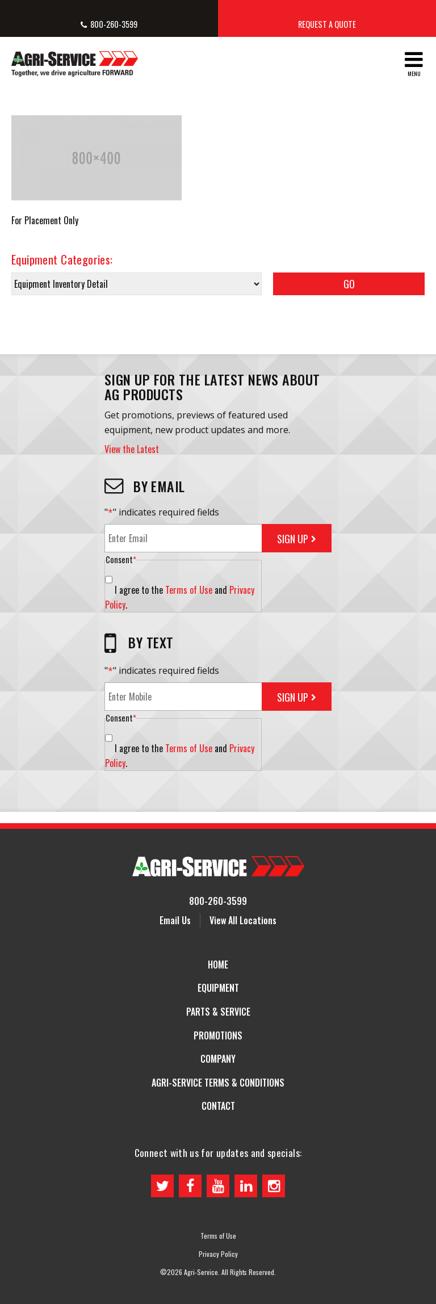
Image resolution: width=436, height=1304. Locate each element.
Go (349, 283)
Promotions (218, 1035)
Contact (218, 1106)
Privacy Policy (218, 1254)
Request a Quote (327, 24)
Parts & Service (218, 1011)
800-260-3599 (113, 24)
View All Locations (242, 920)
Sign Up (292, 538)
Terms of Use (188, 590)
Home (218, 964)
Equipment (218, 988)
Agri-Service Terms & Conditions (218, 1082)
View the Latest (131, 449)
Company (218, 1059)
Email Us (175, 920)
